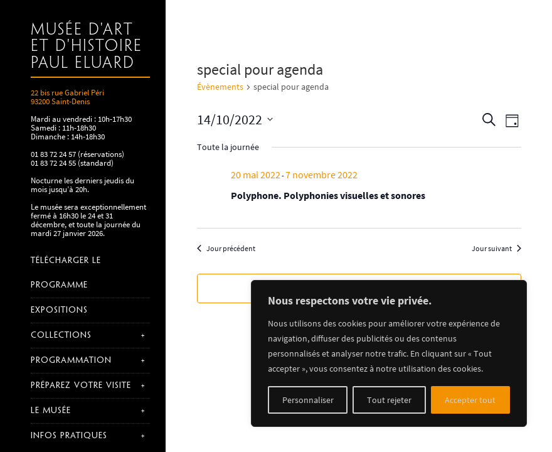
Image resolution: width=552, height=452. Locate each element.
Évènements (220, 86)
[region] (389, 353)
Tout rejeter (389, 400)
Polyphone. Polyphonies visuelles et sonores (328, 195)
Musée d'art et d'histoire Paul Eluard (86, 47)
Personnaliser (308, 400)
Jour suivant (496, 248)
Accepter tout (470, 400)
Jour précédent (226, 248)
